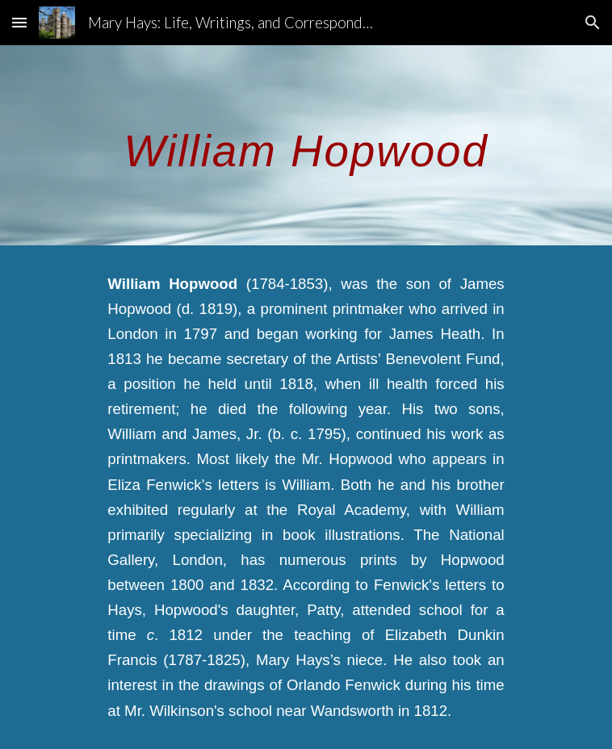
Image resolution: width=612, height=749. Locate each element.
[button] (19, 22)
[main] (305, 145)
